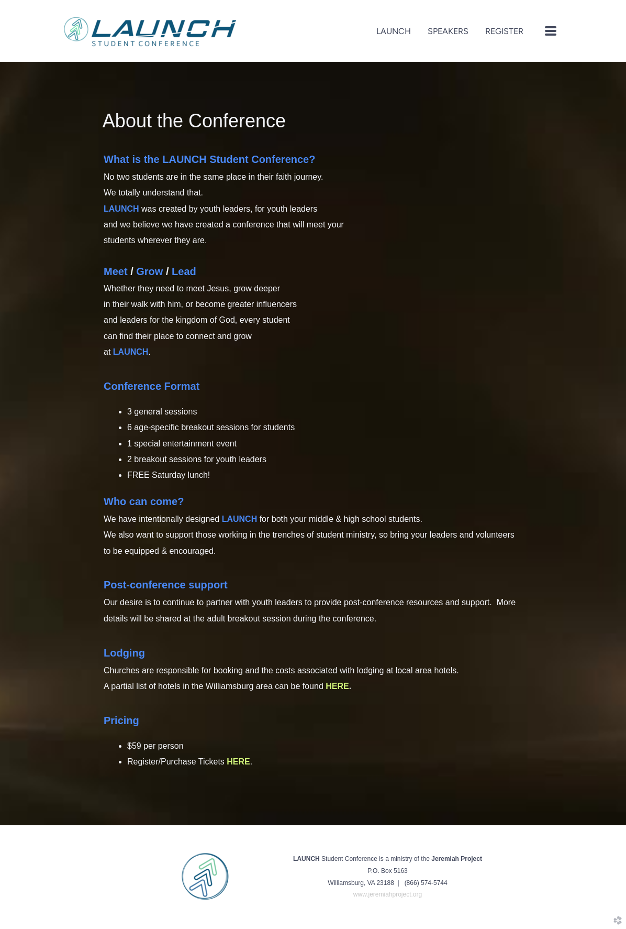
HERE (238, 761)
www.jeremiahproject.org (387, 894)
